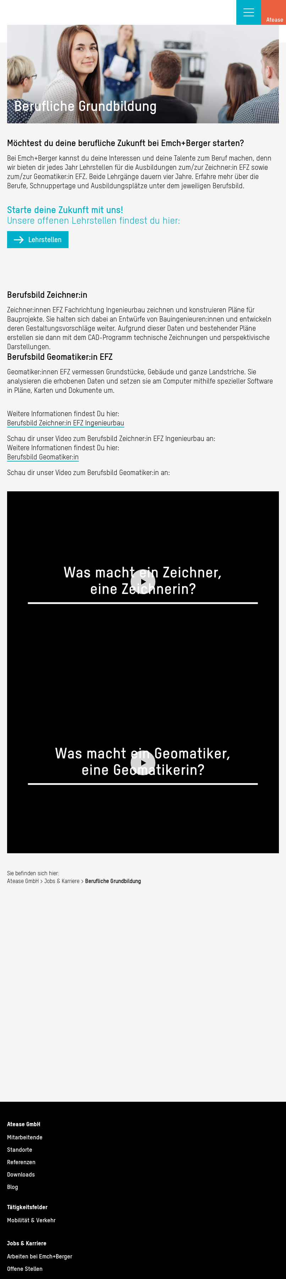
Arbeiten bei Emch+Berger (39, 1256)
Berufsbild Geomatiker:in (43, 457)
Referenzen (21, 1162)
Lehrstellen (45, 239)
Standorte (19, 1149)
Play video (143, 581)
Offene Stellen (25, 1268)
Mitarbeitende (25, 1137)
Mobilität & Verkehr (31, 1220)
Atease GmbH (23, 881)
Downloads (21, 1174)
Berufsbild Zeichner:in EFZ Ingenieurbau (65, 423)
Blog (12, 1186)
